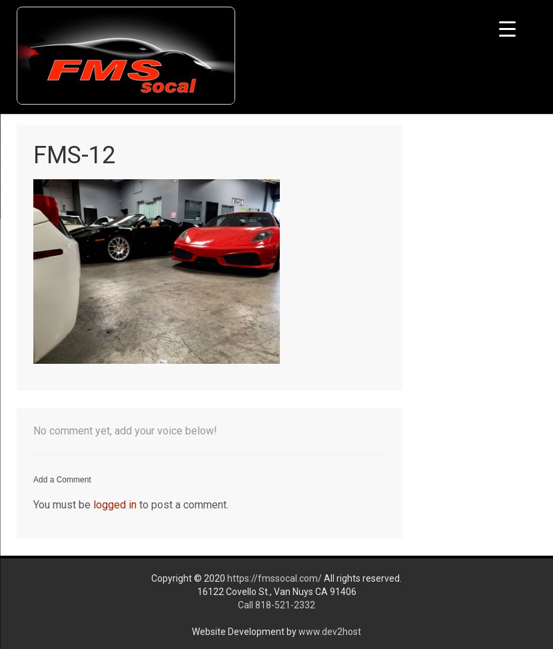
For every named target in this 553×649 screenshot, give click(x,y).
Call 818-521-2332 (276, 605)
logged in (115, 504)
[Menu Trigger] (507, 28)
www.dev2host (329, 631)
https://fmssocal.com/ (274, 578)
